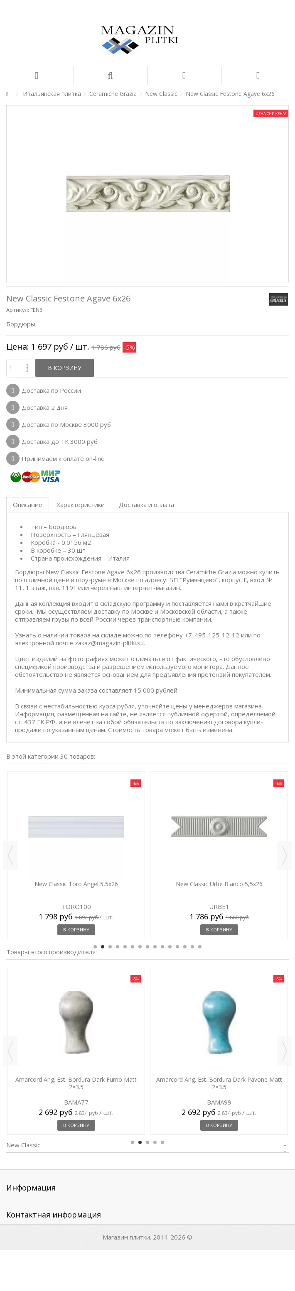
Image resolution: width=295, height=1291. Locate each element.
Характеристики (81, 504)
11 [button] (170, 946)
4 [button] (117, 946)
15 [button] (200, 946)
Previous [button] (10, 855)
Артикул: (17, 310)
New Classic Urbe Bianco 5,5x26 (219, 884)
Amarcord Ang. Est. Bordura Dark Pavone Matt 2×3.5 (219, 1083)
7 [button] (140, 946)
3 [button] (110, 946)
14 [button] (192, 946)
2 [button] (102, 946)
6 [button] (132, 946)
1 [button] (95, 946)
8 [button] (147, 946)
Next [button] (284, 855)
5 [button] (125, 946)
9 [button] (155, 946)
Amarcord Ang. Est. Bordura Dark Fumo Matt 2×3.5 (76, 1083)
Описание (27, 504)
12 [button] (177, 946)
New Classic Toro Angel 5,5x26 (76, 884)
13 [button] (185, 946)
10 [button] (162, 946)
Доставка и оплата (146, 504)
